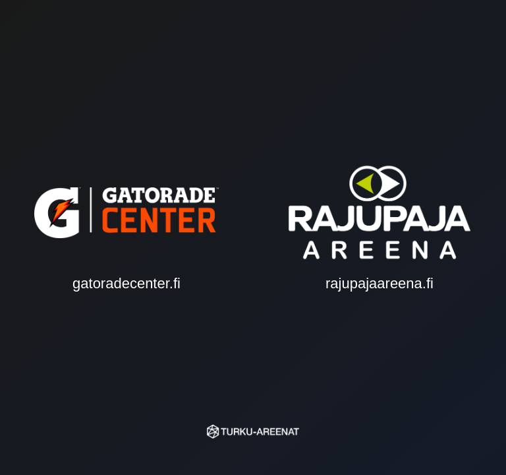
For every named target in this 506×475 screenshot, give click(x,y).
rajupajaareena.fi (379, 237)
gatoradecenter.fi (126, 237)
